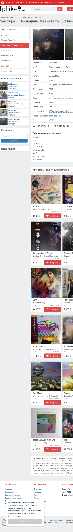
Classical (5, 66)
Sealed (51, 107)
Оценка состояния (44, 2)
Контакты (60, 2)
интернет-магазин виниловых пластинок (44, 520)
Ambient (52, 71)
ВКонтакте (38, 489)
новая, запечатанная (52, 116)
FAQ (54, 2)
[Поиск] (44, 9)
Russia (51, 80)
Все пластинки (11, 492)
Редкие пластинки (11, 78)
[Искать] (59, 9)
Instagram (38, 492)
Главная (8, 489)
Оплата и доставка (30, 2)
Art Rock (60, 71)
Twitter (36, 498)
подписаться (14, 141)
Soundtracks (6, 61)
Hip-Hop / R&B (7, 55)
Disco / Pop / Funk (9, 40)
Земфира (53, 63)
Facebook (37, 495)
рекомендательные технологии (21, 505)
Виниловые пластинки (14, 2)
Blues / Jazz (6, 50)
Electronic (5, 35)
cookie (30, 502)
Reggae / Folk (6, 71)
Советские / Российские (12, 45)
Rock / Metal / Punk (9, 30)
